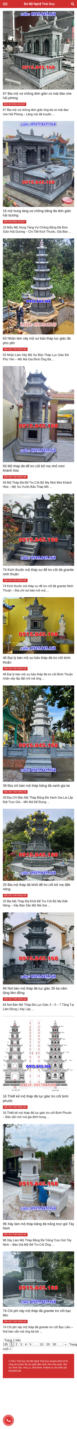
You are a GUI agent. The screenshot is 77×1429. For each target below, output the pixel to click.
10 (41, 1344)
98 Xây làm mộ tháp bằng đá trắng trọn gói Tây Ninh (38, 1226)
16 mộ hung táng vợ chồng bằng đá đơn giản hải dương (37, 213)
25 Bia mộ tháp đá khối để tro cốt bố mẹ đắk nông (36, 887)
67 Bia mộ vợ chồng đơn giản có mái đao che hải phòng (37, 96)
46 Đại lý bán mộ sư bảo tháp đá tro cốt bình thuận (36, 660)
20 (48, 1344)
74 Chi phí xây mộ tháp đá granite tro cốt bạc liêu (37, 1313)
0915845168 (14, 1371)
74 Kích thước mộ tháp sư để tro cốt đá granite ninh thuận (38, 572)
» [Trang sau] (65, 1344)
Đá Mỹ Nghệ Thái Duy (39, 4)
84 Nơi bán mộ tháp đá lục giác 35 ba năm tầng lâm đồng (35, 991)
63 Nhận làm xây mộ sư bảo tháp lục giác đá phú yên (37, 341)
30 (54, 1344)
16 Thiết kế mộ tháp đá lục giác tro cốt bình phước (36, 1098)
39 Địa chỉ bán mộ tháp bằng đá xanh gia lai (36, 786)
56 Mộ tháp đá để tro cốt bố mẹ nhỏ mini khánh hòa (34, 468)
